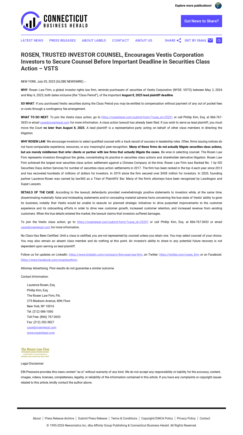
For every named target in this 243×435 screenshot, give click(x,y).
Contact (120, 40)
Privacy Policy (186, 418)
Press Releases (62, 40)
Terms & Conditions (124, 418)
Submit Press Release (92, 418)
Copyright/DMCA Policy (157, 418)
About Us (143, 40)
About (37, 418)
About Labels (94, 40)
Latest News (32, 40)
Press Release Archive (59, 418)
